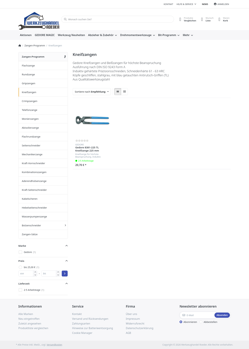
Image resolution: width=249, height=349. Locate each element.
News (205, 4)
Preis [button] (21, 260)
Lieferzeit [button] (24, 283)
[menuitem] (25, 35)
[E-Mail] (197, 315)
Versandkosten (54, 344)
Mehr (186, 35)
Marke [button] (22, 245)
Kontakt (168, 4)
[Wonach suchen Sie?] (117, 19)
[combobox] (92, 91)
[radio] (117, 91)
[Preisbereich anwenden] (65, 273)
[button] (35, 275)
